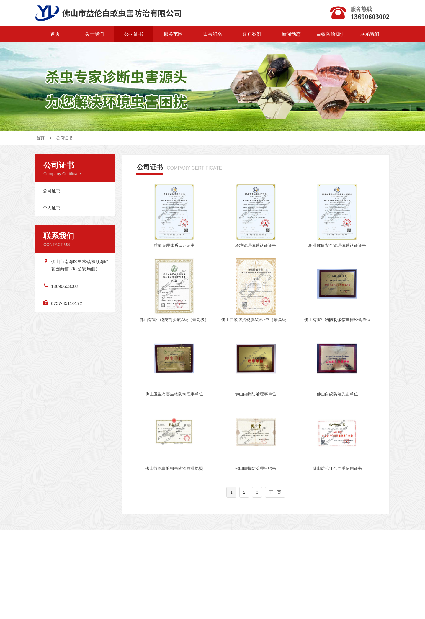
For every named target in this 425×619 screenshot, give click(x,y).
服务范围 (173, 34)
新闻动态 (291, 34)
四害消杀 (212, 34)
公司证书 (133, 34)
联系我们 (369, 34)
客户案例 (251, 34)
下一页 (275, 496)
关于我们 (94, 34)
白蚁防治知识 (330, 34)
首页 (55, 34)
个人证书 (52, 209)
